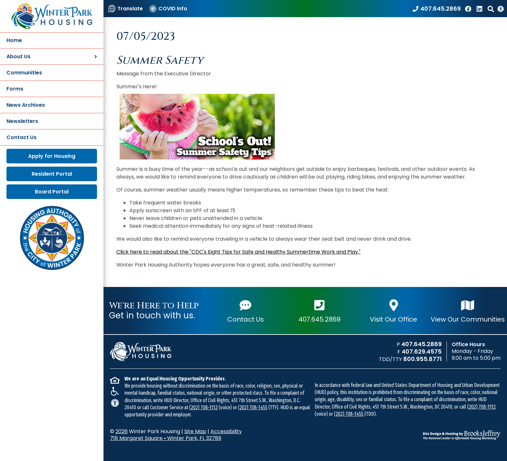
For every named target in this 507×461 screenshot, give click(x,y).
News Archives (25, 105)
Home (14, 40)
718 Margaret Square (165, 438)
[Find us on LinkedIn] (480, 8)
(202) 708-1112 (203, 407)
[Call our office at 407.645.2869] (436, 9)
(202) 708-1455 (252, 407)
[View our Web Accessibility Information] (500, 8)
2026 (121, 431)
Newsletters (22, 121)
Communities (24, 72)
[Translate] (125, 8)
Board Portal (52, 191)
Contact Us (21, 137)
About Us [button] (51, 56)
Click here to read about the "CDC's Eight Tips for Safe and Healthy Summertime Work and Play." (238, 252)
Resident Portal (52, 174)
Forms (14, 89)
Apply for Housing (51, 156)
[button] (491, 8)
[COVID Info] (168, 8)
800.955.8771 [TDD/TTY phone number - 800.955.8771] (422, 359)
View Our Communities (468, 310)
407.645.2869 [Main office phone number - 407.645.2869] (319, 310)
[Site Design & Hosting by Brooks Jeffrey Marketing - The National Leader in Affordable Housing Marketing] (462, 435)
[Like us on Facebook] (469, 8)
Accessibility (226, 431)
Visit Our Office (393, 310)
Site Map (195, 431)
